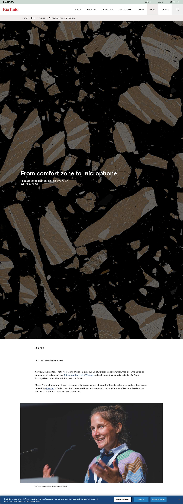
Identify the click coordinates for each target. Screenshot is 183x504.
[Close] (179, 499)
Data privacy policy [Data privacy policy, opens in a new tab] (33, 501)
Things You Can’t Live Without (78, 378)
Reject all (141, 499)
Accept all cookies (158, 499)
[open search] (177, 9)
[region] (91, 500)
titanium (50, 391)
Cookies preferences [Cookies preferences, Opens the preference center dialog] (122, 499)
